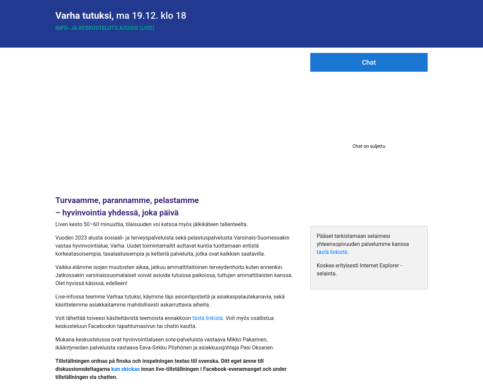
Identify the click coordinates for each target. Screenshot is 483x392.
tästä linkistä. (208, 318)
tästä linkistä (332, 252)
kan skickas (125, 369)
